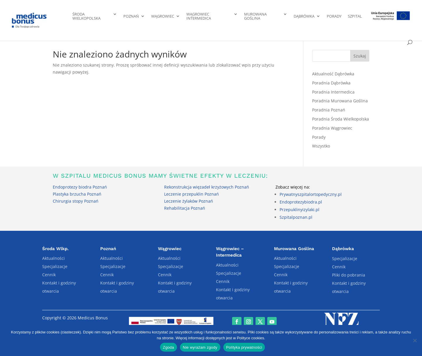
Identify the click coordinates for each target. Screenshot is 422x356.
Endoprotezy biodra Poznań (80, 187)
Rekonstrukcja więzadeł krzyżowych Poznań (206, 187)
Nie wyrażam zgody (200, 347)
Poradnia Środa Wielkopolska (340, 119)
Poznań (131, 16)
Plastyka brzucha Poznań (77, 194)
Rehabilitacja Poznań (184, 208)
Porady (334, 16)
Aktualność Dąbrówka (333, 74)
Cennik (49, 274)
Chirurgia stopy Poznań (75, 201)
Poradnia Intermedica (333, 92)
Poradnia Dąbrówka (331, 83)
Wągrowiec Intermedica (198, 16)
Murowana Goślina (255, 16)
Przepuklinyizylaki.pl (299, 209)
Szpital (355, 16)
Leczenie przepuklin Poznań (191, 194)
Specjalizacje (54, 266)
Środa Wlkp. (55, 248)
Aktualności (53, 258)
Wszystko (321, 146)
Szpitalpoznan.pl (296, 217)
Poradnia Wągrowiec (332, 128)
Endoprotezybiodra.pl (301, 202)
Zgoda (168, 347)
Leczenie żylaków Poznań (188, 201)
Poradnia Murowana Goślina (340, 101)
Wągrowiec (162, 16)
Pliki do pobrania (348, 275)
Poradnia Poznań (328, 110)
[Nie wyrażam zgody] (415, 340)
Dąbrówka (304, 16)
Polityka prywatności (244, 347)
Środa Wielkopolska (86, 16)
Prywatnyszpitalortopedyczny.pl (311, 194)
